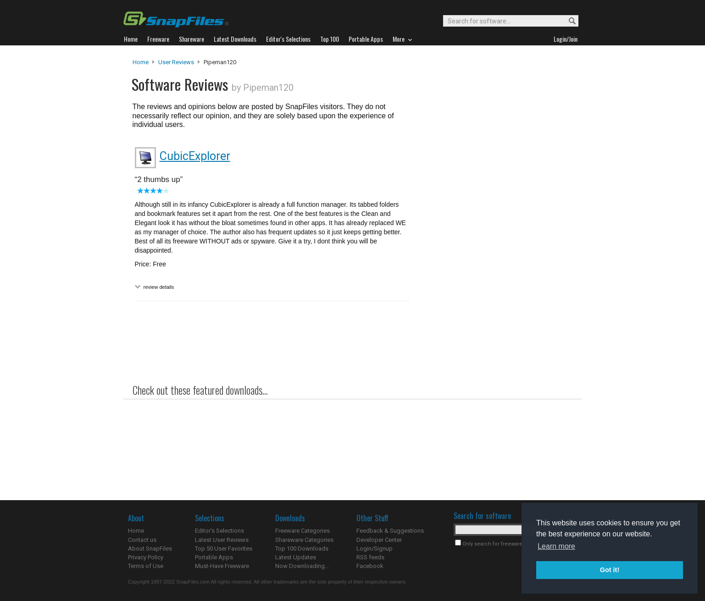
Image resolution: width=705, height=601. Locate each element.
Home (141, 62)
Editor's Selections (219, 530)
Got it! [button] (609, 569)
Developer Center (379, 539)
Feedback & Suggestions (390, 530)
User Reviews (176, 62)
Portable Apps (214, 557)
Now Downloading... (302, 565)
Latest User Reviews (222, 539)
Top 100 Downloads (301, 548)
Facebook (369, 565)
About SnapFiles (150, 548)
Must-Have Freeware (222, 565)
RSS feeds (370, 557)
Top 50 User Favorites (223, 548)
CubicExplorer (195, 156)
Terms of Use (145, 565)
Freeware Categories (302, 530)
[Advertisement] (495, 244)
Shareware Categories (304, 539)
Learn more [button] (556, 546)
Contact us (142, 539)
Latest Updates (295, 557)
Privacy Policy (145, 557)
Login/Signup (374, 548)
